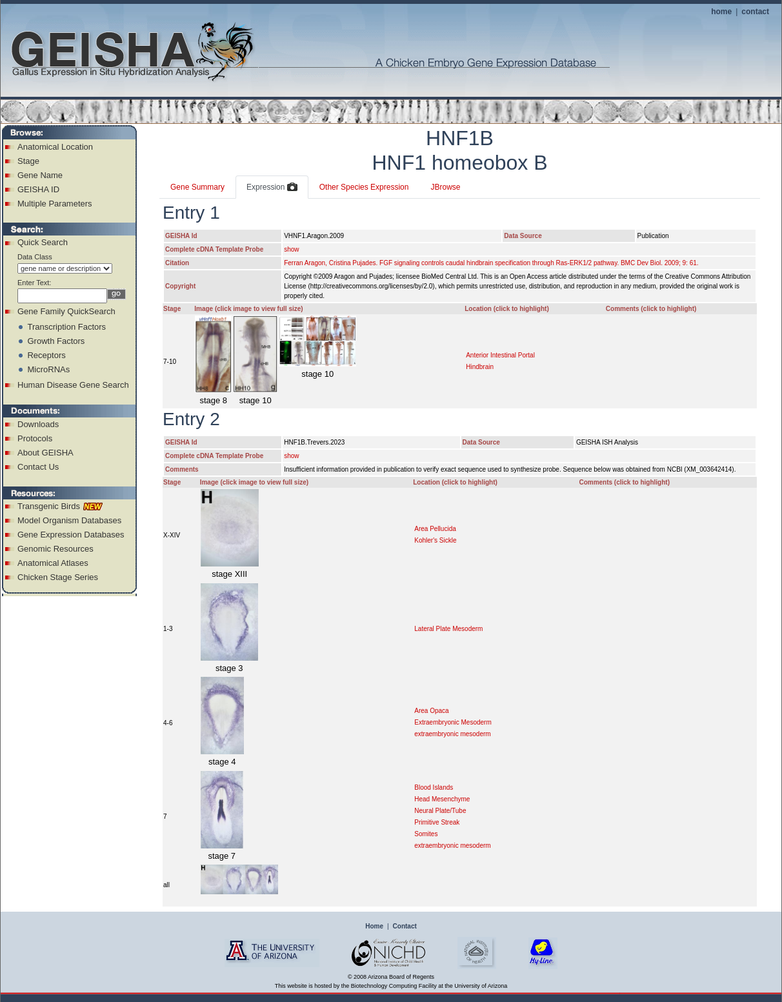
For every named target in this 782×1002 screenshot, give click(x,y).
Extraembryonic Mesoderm (452, 722)
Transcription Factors (66, 327)
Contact (405, 926)
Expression (271, 188)
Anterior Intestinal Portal (500, 355)
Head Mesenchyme (442, 799)
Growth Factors (56, 341)
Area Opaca (431, 710)
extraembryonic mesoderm (452, 733)
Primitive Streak (436, 822)
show (291, 249)
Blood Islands (433, 787)
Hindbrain (480, 366)
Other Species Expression (364, 187)
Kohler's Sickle (435, 540)
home (721, 11)
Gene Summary (197, 187)
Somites (425, 833)
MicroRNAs (48, 369)
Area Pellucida (435, 528)
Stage (28, 161)
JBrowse (445, 187)
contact (755, 11)
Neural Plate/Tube (440, 810)
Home (374, 926)
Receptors (46, 355)
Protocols (34, 438)
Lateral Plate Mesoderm (448, 628)
